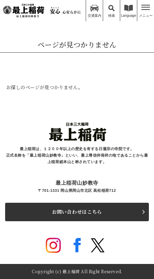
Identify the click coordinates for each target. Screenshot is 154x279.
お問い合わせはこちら (77, 211)
